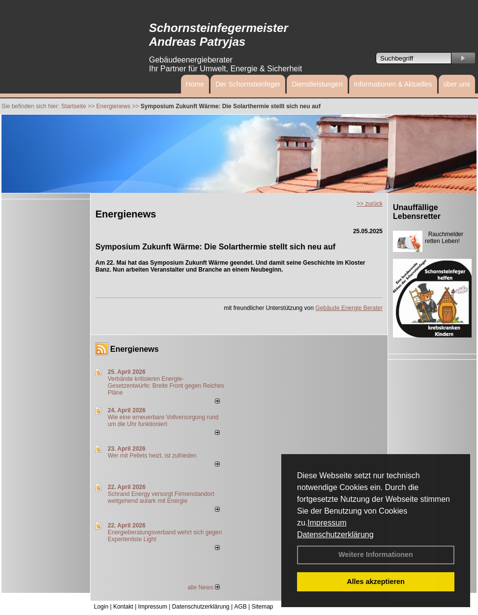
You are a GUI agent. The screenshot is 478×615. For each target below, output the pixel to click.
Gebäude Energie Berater (349, 308)
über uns (457, 84)
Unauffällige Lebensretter (417, 211)
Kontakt (123, 606)
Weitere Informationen (375, 554)
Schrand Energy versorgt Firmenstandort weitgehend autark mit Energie (161, 497)
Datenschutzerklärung (335, 534)
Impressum (326, 523)
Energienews (134, 349)
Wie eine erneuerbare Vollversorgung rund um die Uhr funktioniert (163, 421)
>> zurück (370, 203)
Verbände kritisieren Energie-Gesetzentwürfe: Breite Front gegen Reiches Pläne (166, 385)
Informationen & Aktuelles (393, 84)
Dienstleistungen (317, 84)
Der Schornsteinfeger (247, 84)
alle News (203, 587)
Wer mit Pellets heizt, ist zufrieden (152, 455)
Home (195, 84)
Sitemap (262, 606)
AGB (240, 606)
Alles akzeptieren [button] (376, 581)
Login (101, 606)
